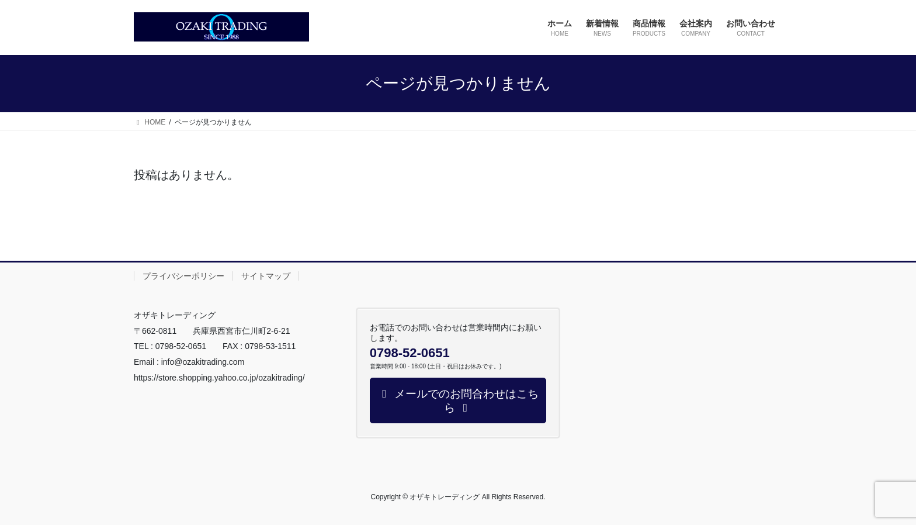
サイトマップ (265, 276)
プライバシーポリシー (183, 276)
